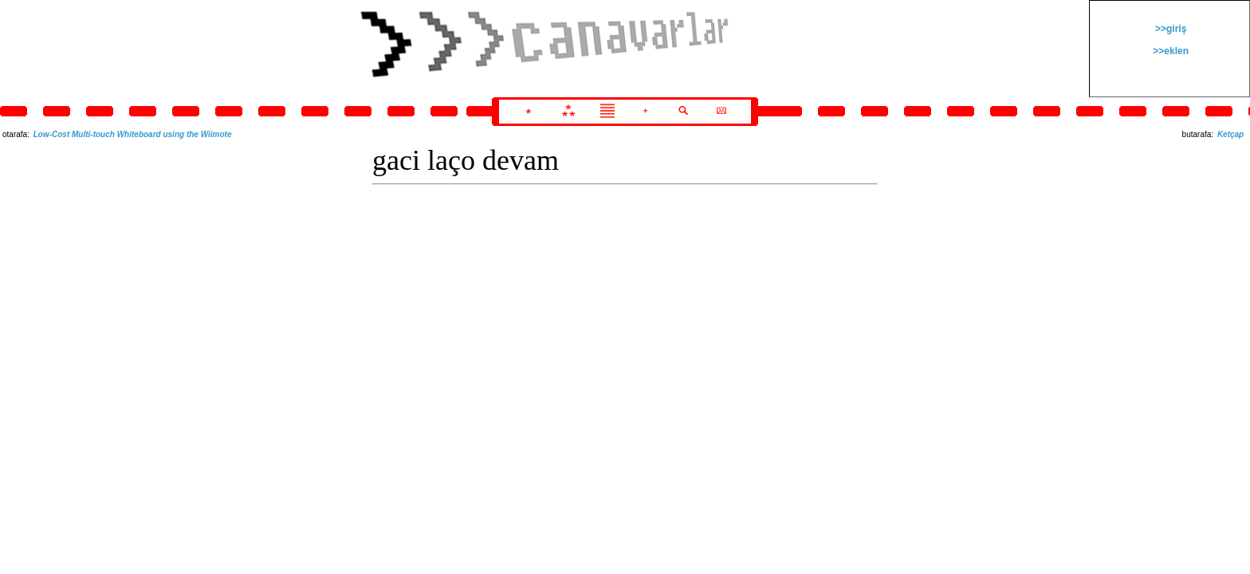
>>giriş (1170, 28)
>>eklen (1169, 51)
